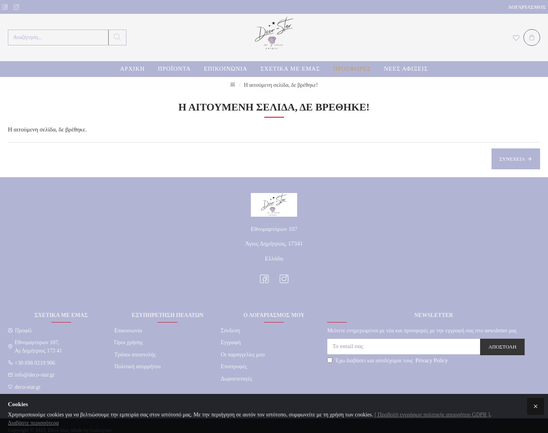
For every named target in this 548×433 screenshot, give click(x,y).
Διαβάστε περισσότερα (33, 423)
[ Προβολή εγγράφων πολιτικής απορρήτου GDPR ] (432, 415)
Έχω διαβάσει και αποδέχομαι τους (388, 360)
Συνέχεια (512, 159)
